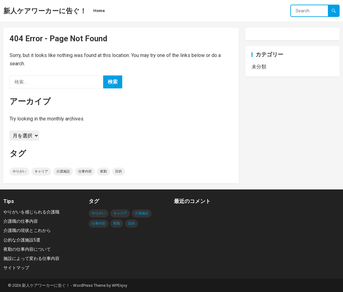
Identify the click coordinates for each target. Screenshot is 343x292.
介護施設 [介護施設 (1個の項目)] (63, 171)
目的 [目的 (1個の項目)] (118, 171)
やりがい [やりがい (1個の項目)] (19, 171)
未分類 (259, 67)
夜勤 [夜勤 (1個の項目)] (103, 171)
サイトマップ (16, 267)
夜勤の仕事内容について (27, 249)
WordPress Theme (89, 285)
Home (99, 10)
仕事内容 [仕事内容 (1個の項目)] (85, 171)
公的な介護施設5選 (21, 239)
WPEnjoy (119, 285)
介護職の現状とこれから (27, 230)
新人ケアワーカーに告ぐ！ (45, 11)
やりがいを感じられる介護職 (31, 211)
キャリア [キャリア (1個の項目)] (41, 171)
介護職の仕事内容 (20, 221)
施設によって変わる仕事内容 (31, 258)
